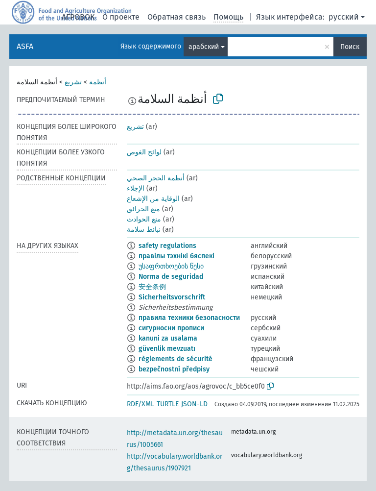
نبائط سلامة (144, 229)
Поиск (349, 47)
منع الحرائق (143, 209)
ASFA (25, 46)
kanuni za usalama (168, 338)
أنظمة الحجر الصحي (156, 178)
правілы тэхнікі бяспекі (176, 256)
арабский (203, 47)
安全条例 (152, 287)
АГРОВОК (78, 17)
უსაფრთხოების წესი (171, 266)
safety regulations (167, 246)
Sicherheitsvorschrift (172, 297)
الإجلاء (135, 188)
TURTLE (168, 404)
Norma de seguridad (171, 276)
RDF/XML (140, 404)
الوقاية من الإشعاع (153, 199)
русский (344, 17)
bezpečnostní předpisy (174, 369)
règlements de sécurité (175, 359)
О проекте (121, 17)
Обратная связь (176, 17)
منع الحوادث (144, 219)
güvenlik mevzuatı (167, 348)
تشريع (73, 82)
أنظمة (97, 82)
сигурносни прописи (171, 328)
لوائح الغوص (144, 152)
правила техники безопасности (189, 318)
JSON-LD (194, 404)
